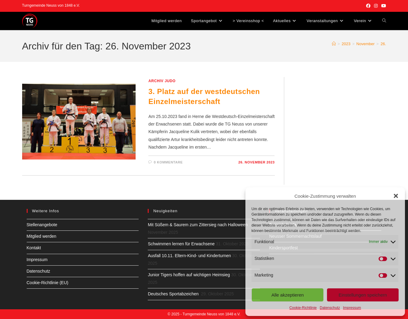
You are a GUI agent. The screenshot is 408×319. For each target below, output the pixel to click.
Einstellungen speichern (363, 294)
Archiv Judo (161, 81)
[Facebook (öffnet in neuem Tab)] (368, 6)
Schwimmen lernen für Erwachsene (181, 243)
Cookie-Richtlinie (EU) (48, 282)
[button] (396, 196)
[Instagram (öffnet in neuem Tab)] (375, 6)
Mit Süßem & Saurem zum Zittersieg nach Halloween (198, 224)
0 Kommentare (168, 162)
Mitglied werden (41, 236)
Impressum (352, 308)
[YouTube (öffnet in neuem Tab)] (382, 6)
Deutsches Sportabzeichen (174, 293)
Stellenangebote (42, 224)
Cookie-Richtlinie (303, 308)
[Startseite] (334, 44)
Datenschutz (330, 308)
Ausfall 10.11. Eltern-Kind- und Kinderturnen (189, 255)
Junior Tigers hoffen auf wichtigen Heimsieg (189, 274)
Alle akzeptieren (287, 294)
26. (383, 44)
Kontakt (34, 247)
